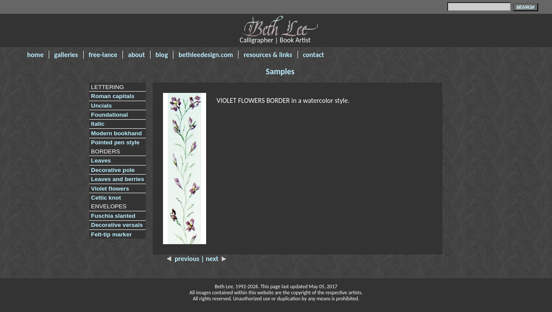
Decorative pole (113, 170)
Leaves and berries (117, 179)
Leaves (101, 160)
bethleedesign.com (206, 55)
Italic (97, 124)
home (35, 55)
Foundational (109, 114)
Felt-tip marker (111, 234)
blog (162, 55)
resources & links (268, 55)
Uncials (101, 105)
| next (213, 259)
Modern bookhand (116, 133)
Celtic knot (106, 197)
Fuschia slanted (113, 216)
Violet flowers (110, 188)
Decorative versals (117, 225)
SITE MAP (525, 7)
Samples (280, 71)
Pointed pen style (115, 142)
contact (313, 55)
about (136, 55)
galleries (66, 55)
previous (184, 259)
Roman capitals (112, 96)
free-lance (102, 55)
